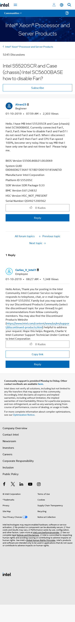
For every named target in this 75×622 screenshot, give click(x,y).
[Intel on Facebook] (4, 484)
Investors (8, 448)
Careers (7, 454)
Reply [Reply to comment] (37, 364)
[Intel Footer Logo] (7, 574)
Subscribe (37, 88)
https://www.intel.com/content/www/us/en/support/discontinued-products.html (37, 325)
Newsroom (9, 441)
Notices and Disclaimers (28, 534)
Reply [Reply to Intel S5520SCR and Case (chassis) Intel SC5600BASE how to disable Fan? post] (37, 218)
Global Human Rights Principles (40, 540)
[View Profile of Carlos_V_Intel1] (27, 270)
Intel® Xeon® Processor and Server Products (29, 46)
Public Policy (10, 474)
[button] (31, 207)
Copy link (37, 354)
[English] (61, 5)
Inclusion (8, 467)
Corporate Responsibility (18, 461)
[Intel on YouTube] (30, 484)
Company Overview (15, 428)
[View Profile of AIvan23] (22, 104)
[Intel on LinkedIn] (21, 484)
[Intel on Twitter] (13, 484)
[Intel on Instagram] (39, 484)
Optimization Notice (24, 414)
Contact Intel (11, 434)
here (40, 384)
